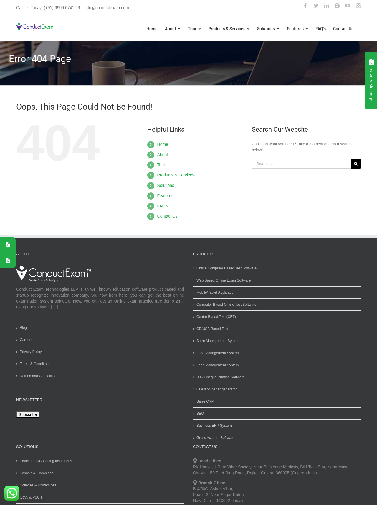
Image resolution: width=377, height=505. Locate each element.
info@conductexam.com (105, 7)
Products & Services (174, 175)
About (161, 154)
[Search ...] (300, 164)
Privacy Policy (30, 352)
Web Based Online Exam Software (222, 280)
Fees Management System (216, 365)
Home (161, 144)
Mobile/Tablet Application (214, 292)
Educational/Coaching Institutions (45, 461)
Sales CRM (204, 401)
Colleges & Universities (37, 485)
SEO (199, 413)
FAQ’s (161, 206)
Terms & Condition (33, 364)
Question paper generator (215, 389)
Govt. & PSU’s (30, 497)
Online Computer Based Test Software (225, 268)
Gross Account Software (214, 438)
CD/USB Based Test (211, 329)
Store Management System (216, 341)
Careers (25, 340)
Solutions (164, 185)
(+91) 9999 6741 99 (60, 7)
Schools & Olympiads (35, 473)
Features (164, 195)
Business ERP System (213, 426)
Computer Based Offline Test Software (225, 305)
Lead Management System (216, 353)
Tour (160, 164)
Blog (22, 328)
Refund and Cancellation (38, 376)
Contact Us (166, 216)
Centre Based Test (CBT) (215, 317)
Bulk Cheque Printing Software (219, 377)
